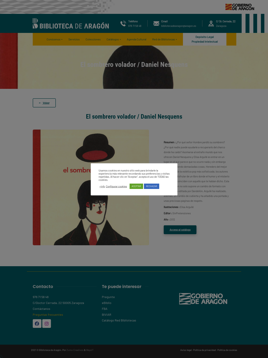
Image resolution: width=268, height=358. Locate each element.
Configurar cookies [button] (116, 186)
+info (102, 186)
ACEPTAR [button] (136, 186)
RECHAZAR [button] (151, 186)
